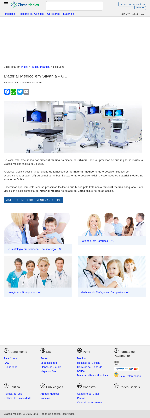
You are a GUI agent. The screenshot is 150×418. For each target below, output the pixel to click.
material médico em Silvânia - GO (34, 200)
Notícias (45, 398)
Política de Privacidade (17, 398)
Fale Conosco (12, 358)
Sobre (43, 358)
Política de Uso (13, 393)
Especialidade (48, 362)
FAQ (6, 362)
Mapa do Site (48, 371)
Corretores (53, 13)
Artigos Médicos (49, 393)
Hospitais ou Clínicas (31, 13)
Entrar (140, 7)
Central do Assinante (89, 402)
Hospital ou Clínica (88, 362)
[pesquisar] (70, 6)
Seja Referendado (127, 376)
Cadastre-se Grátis (132, 4)
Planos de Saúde (50, 367)
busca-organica (41, 66)
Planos (81, 398)
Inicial (24, 66)
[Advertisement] (75, 39)
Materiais (68, 13)
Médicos (10, 13)
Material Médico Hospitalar (93, 375)
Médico (81, 358)
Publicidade (10, 367)
